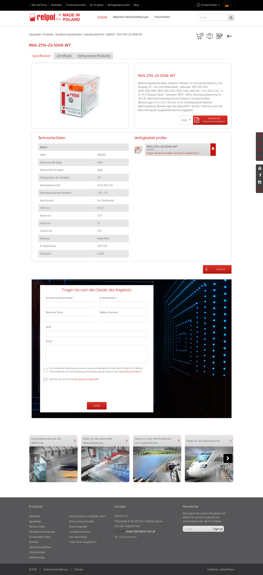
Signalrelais (35, 521)
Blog (136, 4)
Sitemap (78, 569)
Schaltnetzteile (37, 552)
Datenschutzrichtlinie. (130, 371)
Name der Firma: (54, 312)
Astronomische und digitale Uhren (87, 516)
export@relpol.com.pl (140, 531)
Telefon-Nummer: (109, 312)
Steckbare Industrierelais (68, 34)
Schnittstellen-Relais (40, 536)
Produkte (48, 34)
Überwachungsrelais (40, 547)
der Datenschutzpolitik (86, 379)
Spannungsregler (78, 526)
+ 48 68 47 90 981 (127, 537)
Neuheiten (56, 4)
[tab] (41, 55)
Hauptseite (35, 34)
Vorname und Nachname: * (60, 297)
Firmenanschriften (76, 4)
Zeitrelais (33, 541)
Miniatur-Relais (37, 526)
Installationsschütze (79, 531)
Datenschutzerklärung (55, 569)
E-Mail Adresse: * (108, 297)
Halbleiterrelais (37, 557)
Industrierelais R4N (94, 34)
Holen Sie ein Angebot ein (83, 541)
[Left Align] (210, 120)
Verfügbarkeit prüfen (118, 4)
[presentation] (73, 392)
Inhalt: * (50, 341)
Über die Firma (39, 4)
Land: (48, 326)
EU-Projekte (96, 4)
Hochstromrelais (78, 536)
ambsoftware (227, 569)
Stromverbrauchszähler (81, 521)
